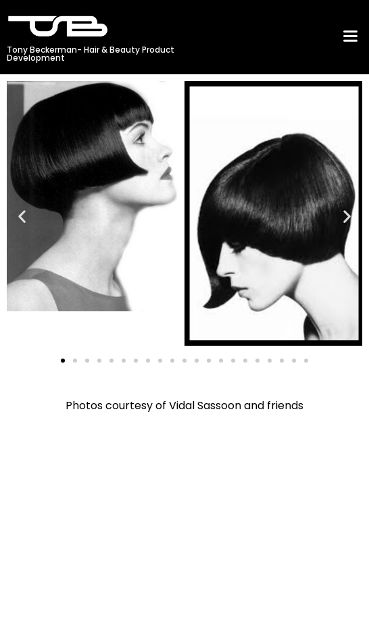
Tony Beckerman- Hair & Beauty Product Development (90, 53)
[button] (350, 37)
